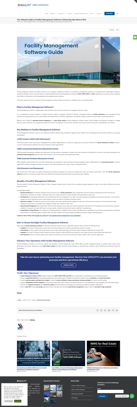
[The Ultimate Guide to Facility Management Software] (68, 62)
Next (117, 30)
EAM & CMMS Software (78, 389)
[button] (117, 13)
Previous (112, 30)
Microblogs (75, 398)
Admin (19, 300)
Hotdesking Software (77, 394)
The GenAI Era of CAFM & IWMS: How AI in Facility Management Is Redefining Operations (32, 368)
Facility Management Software (43, 300)
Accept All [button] (17, 401)
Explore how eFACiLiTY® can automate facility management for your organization (58, 215)
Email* (108, 390)
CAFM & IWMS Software (78, 385)
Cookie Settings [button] (8, 401)
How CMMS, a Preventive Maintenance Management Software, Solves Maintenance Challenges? (67, 368)
